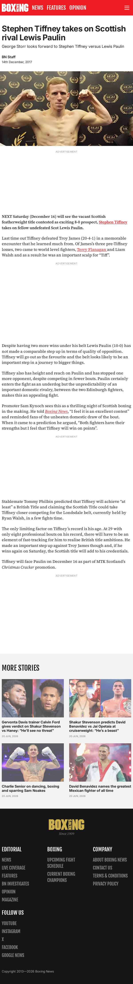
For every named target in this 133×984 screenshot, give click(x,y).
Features (56, 7)
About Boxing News (110, 860)
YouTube (9, 923)
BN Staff (9, 57)
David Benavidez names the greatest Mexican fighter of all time (100, 788)
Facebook (10, 947)
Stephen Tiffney (113, 222)
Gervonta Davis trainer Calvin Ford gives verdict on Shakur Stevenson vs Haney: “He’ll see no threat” (31, 726)
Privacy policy (105, 884)
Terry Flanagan (92, 249)
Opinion (77, 7)
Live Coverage (13, 868)
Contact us (102, 868)
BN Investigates (15, 884)
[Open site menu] (127, 7)
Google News (13, 955)
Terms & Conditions (110, 876)
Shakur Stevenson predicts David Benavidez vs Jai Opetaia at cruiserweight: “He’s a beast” (97, 726)
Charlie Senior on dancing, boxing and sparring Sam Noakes (30, 788)
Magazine (10, 900)
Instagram (11, 931)
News (37, 7)
